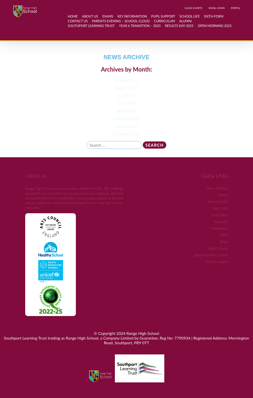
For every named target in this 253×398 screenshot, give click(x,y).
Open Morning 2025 (215, 26)
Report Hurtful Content (211, 255)
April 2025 (127, 110)
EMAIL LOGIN (217, 7)
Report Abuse (218, 248)
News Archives (217, 188)
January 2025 (126, 126)
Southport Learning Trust (91, 26)
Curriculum (164, 21)
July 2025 (126, 95)
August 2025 (127, 87)
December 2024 (126, 134)
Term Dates (219, 215)
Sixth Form (220, 208)
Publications (219, 228)
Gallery (223, 195)
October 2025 (126, 80)
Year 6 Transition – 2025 (140, 26)
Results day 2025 (179, 26)
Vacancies (221, 221)
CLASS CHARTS (193, 7)
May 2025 (126, 103)
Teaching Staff (218, 201)
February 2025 (126, 118)
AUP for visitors (216, 262)
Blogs (224, 241)
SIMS (224, 235)
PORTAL (235, 7)
